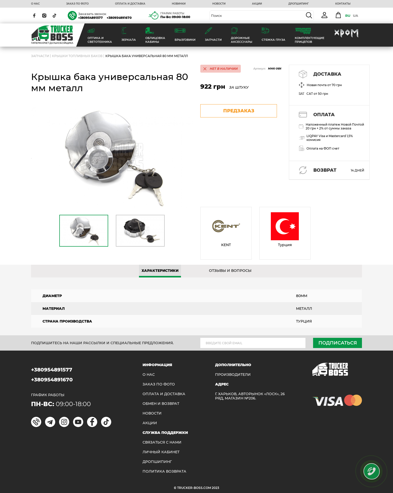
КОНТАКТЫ (342, 3)
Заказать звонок (92, 14)
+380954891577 (90, 18)
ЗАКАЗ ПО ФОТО (77, 3)
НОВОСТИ (219, 3)
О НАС (35, 3)
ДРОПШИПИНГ (298, 3)
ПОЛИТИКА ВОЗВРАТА (164, 471)
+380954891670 (119, 18)
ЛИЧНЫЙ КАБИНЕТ (161, 452)
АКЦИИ (257, 3)
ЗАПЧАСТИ (40, 56)
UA (355, 16)
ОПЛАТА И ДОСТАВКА (130, 3)
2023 (215, 488)
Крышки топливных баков (77, 56)
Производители (233, 374)
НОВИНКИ (179, 3)
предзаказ (238, 111)
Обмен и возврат (161, 404)
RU (347, 16)
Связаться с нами (162, 442)
